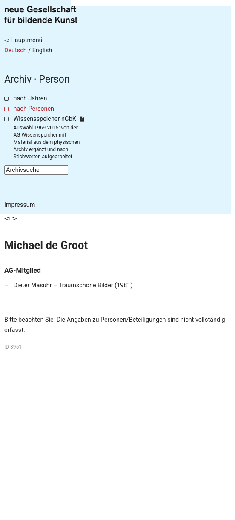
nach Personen (34, 108)
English (42, 50)
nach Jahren (30, 98)
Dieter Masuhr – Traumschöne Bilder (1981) (73, 285)
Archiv (18, 79)
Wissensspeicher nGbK (49, 119)
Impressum (19, 205)
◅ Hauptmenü (23, 40)
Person (54, 79)
